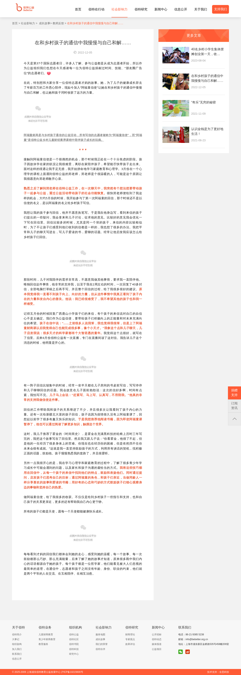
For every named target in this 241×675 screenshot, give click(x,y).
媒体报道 (156, 644)
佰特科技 (74, 649)
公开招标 (156, 634)
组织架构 (17, 644)
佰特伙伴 (100, 649)
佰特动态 (156, 639)
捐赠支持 (234, 393)
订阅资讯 (234, 406)
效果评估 (130, 644)
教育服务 (43, 644)
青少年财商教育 (47, 639)
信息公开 (17, 658)
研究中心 (74, 654)
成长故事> (44, 23)
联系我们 (17, 654)
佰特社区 (74, 639)
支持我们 (220, 9)
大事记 (15, 639)
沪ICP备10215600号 (72, 672)
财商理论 (130, 634)
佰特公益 (74, 634)
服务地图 (100, 634)
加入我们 (17, 649)
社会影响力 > (28, 23)
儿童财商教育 (46, 634)
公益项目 (156, 649)
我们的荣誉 (102, 644)
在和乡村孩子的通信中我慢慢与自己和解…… (94, 23)
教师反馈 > (59, 23)
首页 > (16, 23)
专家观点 (130, 639)
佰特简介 (17, 634)
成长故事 (100, 639)
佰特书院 (74, 644)
